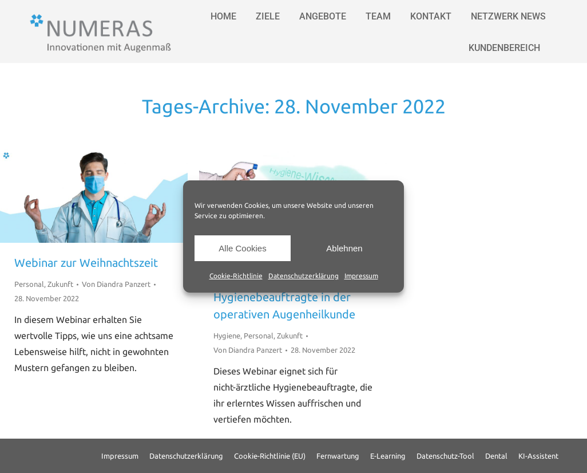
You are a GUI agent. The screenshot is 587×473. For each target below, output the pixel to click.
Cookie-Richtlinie (236, 275)
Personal (29, 284)
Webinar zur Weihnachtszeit (86, 262)
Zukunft (60, 284)
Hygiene (226, 336)
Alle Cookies (242, 248)
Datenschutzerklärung (303, 275)
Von (116, 284)
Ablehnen (344, 248)
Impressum (361, 275)
